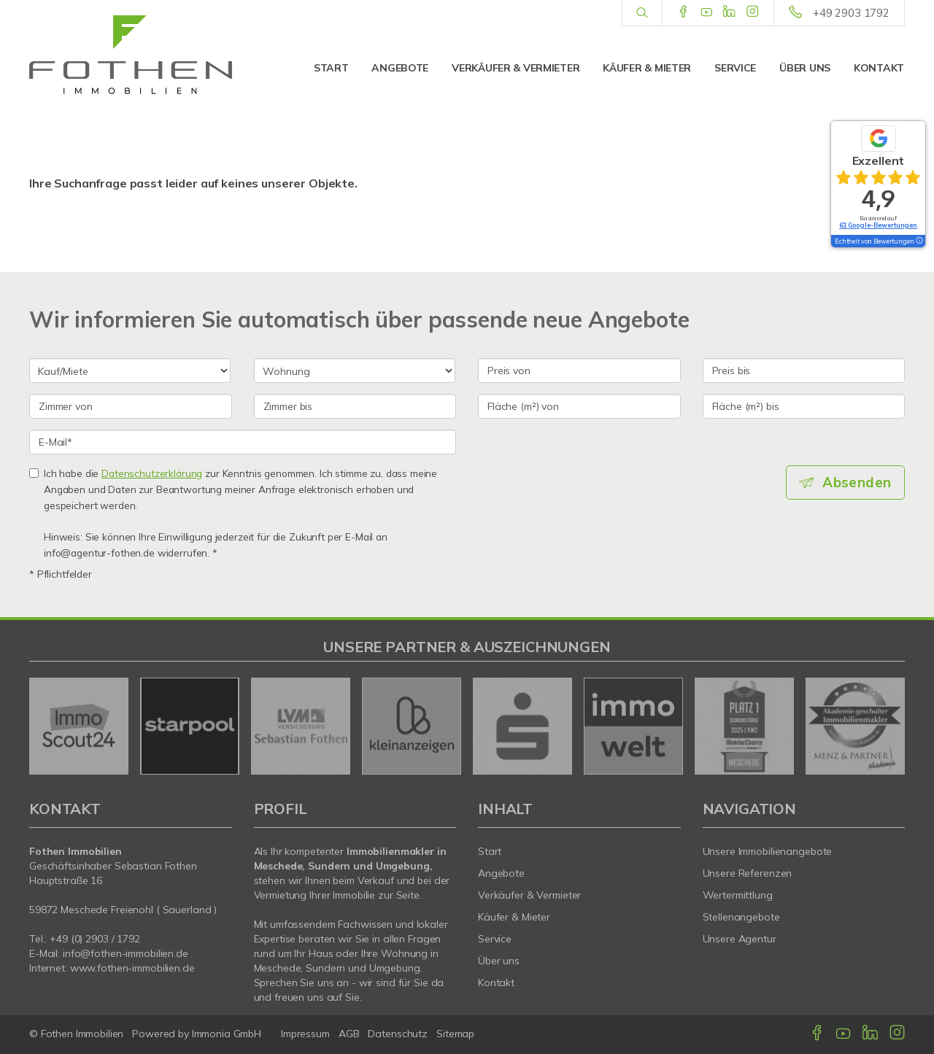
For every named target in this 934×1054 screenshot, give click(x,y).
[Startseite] (130, 55)
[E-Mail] (242, 442)
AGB (349, 1033)
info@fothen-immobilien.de (125, 953)
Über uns (804, 67)
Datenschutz (398, 1033)
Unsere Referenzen (747, 873)
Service (735, 67)
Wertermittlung (738, 895)
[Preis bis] (804, 370)
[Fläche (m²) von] (579, 406)
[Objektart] (354, 370)
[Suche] (642, 13)
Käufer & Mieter (647, 67)
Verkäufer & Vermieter (515, 67)
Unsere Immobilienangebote (768, 851)
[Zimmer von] (130, 406)
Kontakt (879, 67)
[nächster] (888, 725)
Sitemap (455, 1033)
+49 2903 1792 (851, 13)
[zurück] (45, 725)
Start (331, 67)
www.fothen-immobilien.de (132, 967)
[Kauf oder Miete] (130, 370)
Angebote (399, 67)
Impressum (305, 1033)
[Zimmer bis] (355, 406)
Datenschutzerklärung (151, 473)
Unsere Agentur (739, 938)
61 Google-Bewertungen (878, 225)
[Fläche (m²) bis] (804, 406)
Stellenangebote (741, 916)
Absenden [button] (857, 482)
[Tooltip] (918, 241)
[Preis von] (579, 370)
